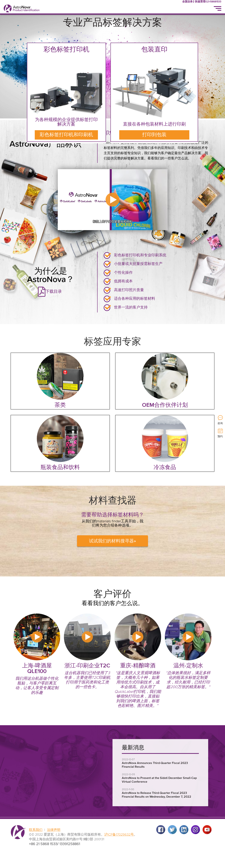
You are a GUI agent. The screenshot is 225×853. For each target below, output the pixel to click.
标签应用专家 (112, 342)
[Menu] (217, 8)
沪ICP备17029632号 (119, 834)
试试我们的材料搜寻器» (112, 541)
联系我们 (35, 830)
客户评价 (112, 594)
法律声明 (53, 830)
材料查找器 (112, 501)
